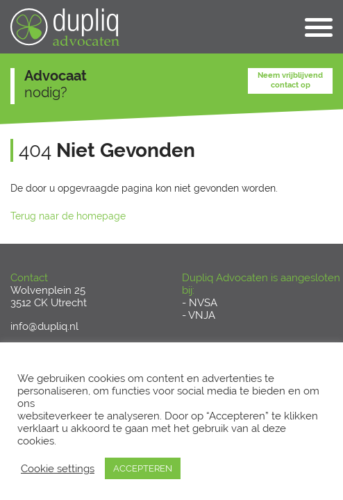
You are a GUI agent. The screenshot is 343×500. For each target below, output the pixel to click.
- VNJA (198, 315)
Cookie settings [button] (57, 468)
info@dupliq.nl (44, 326)
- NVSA (199, 303)
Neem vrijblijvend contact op (290, 80)
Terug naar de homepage (68, 216)
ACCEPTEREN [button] (142, 468)
